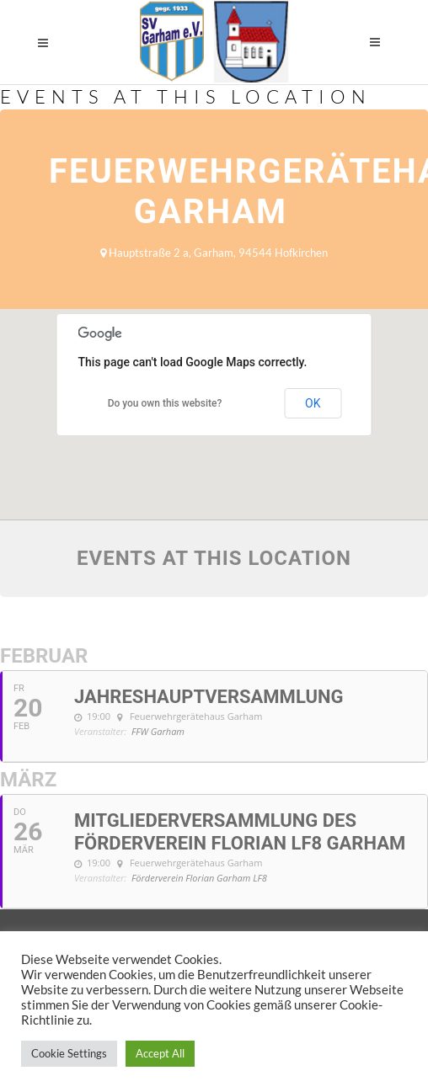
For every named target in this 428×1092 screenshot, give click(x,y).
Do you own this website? (165, 403)
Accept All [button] (160, 1053)
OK (312, 403)
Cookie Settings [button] (69, 1053)
